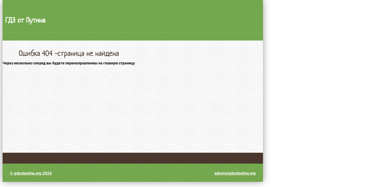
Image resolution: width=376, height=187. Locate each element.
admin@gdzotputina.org (235, 173)
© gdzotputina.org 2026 (31, 173)
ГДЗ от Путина (25, 20)
